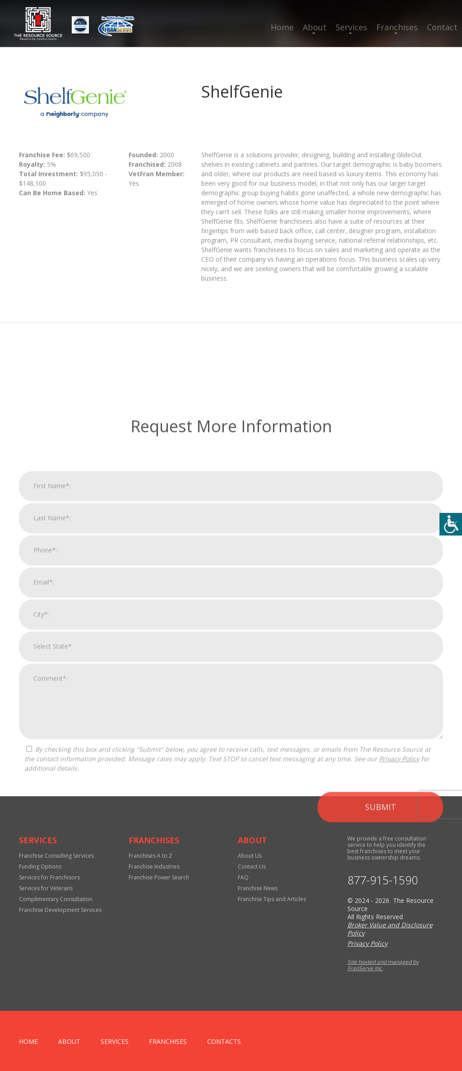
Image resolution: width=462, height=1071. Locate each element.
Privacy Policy (399, 923)
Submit (380, 971)
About (315, 27)
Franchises (397, 27)
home (28, 1041)
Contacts (224, 1041)
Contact (442, 27)
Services (351, 27)
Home (282, 27)
